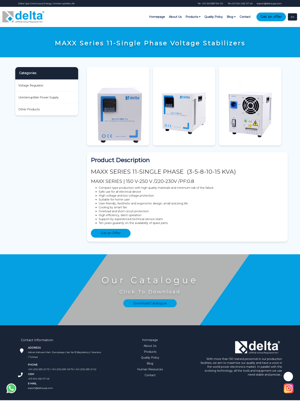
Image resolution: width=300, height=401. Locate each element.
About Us (175, 17)
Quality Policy (214, 17)
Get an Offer (111, 233)
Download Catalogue (150, 303)
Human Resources (150, 369)
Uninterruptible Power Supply (38, 97)
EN (292, 16)
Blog (231, 17)
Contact (245, 17)
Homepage (157, 17)
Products (193, 17)
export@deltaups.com (40, 387)
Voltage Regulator (30, 85)
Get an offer (271, 17)
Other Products (29, 109)
